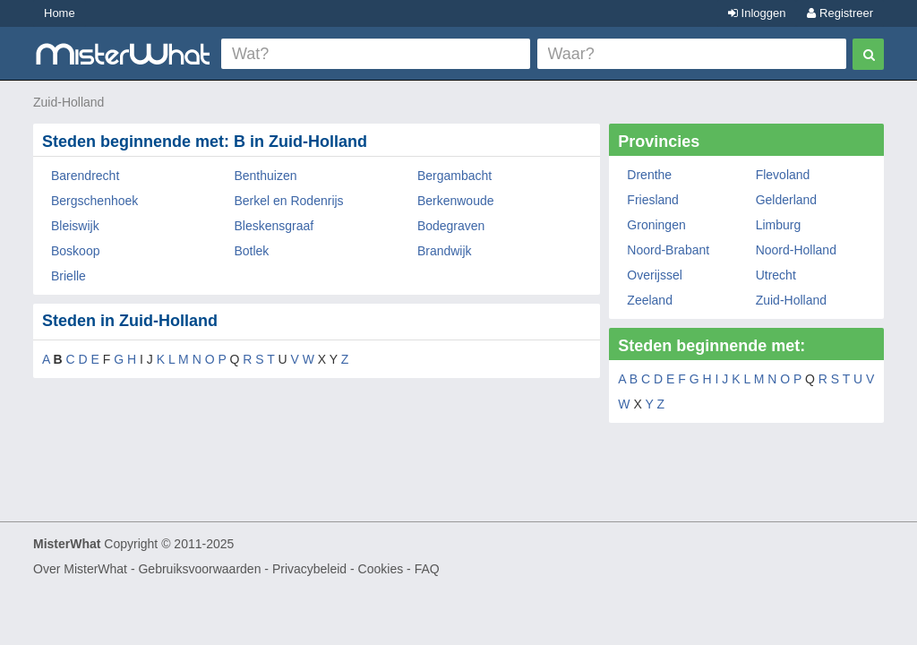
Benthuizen (265, 175)
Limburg (778, 225)
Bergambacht (454, 175)
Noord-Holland (796, 250)
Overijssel (654, 275)
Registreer (840, 13)
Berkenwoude (455, 201)
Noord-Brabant (668, 250)
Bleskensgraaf (273, 226)
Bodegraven (451, 226)
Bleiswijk (75, 226)
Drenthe (649, 175)
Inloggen (757, 13)
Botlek (251, 251)
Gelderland (787, 200)
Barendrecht (85, 175)
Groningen (656, 225)
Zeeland (650, 300)
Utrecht (776, 275)
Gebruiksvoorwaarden (199, 569)
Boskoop (75, 251)
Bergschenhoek (94, 201)
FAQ (427, 569)
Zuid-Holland (68, 102)
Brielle (68, 276)
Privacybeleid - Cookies (337, 569)
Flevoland (783, 175)
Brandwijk (444, 251)
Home (59, 13)
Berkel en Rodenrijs (288, 201)
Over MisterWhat (80, 569)
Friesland (653, 200)
